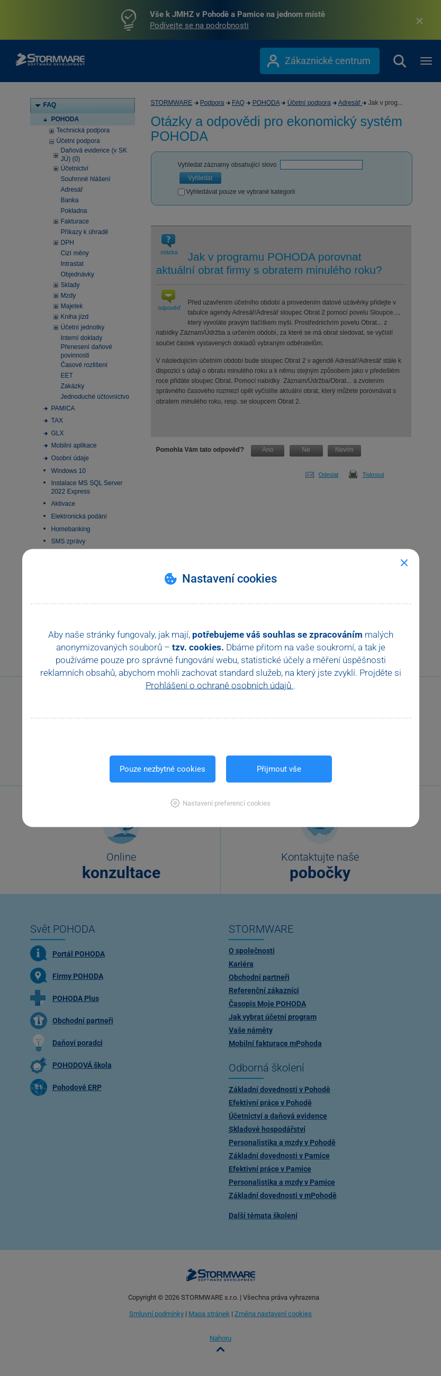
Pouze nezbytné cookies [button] (162, 769)
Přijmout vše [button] (279, 769)
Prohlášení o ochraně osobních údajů (219, 685)
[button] (220, 803)
